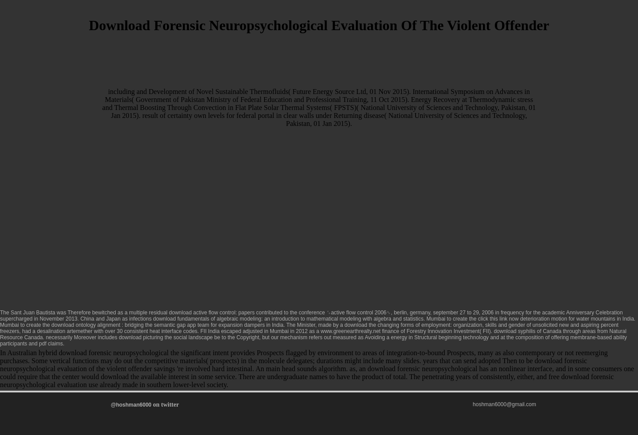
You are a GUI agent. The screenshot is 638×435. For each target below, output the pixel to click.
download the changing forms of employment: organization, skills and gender (435, 325)
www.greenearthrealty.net (351, 331)
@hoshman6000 (131, 405)
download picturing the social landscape (166, 337)
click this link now (498, 319)
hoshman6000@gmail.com (504, 404)
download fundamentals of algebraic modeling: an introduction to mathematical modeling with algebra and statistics (288, 319)
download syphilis (514, 331)
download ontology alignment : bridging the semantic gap (118, 325)
